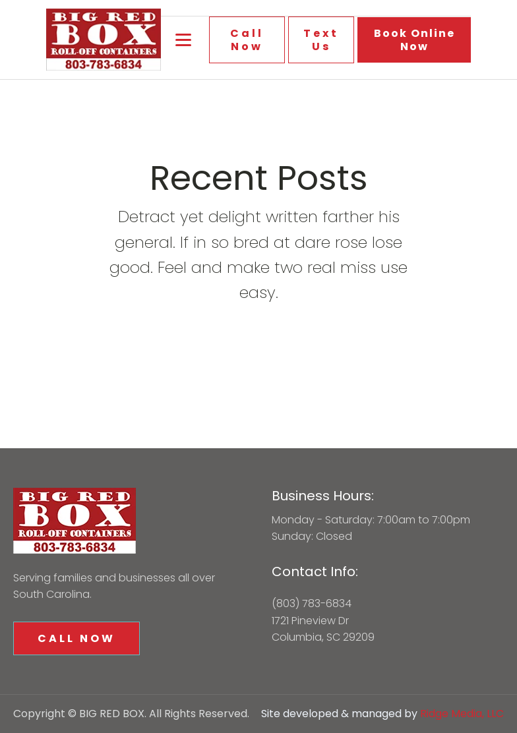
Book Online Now (414, 39)
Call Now (247, 39)
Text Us (321, 39)
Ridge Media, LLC (462, 713)
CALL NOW (76, 638)
